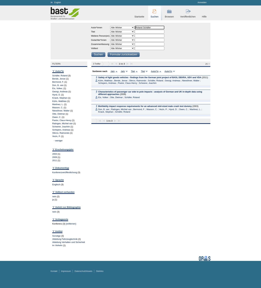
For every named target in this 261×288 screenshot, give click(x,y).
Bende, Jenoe (58, 78)
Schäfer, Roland (59, 75)
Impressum (66, 271)
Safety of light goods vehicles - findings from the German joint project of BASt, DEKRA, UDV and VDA (149, 77)
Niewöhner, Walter (61, 110)
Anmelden (202, 2)
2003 (54, 154)
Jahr (113, 71)
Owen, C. (56, 117)
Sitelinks (100, 271)
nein (54, 196)
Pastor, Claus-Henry (61, 120)
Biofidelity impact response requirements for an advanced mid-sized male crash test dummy (145, 106)
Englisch (56, 184)
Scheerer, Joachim (61, 126)
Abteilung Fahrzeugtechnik (65, 239)
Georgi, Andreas (60, 91)
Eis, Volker (103, 97)
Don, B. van (57, 85)
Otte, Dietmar (58, 114)
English (57, 2)
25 (206, 64)
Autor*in (155, 71)
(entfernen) (71, 223)
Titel (93, 31)
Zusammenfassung (100, 44)
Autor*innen (96, 27)
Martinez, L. (57, 104)
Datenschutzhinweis (83, 271)
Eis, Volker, (57, 88)
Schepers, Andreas (61, 130)
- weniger (58, 140)
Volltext (94, 48)
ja (53, 199)
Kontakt (54, 271)
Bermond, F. (58, 82)
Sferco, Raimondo (60, 133)
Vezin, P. (56, 136)
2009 (54, 157)
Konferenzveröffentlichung (64, 172)
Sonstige (56, 236)
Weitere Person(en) (100, 36)
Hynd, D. (56, 94)
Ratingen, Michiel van (62, 123)
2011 (54, 160)
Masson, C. (57, 107)
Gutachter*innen (98, 40)
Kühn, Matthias (59, 101)
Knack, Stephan (59, 98)
